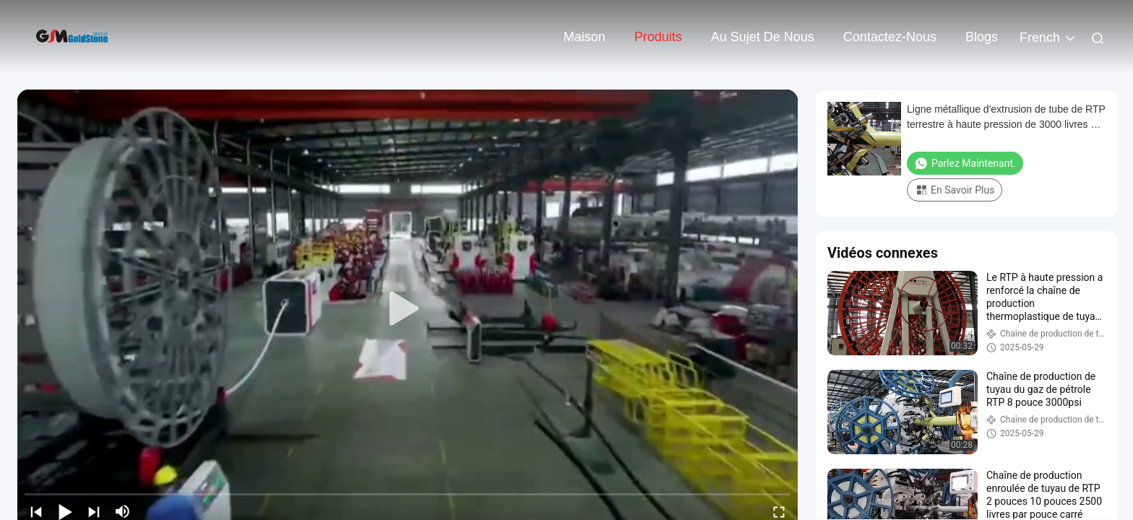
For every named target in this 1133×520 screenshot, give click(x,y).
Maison (585, 37)
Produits (658, 37)
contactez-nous (889, 37)
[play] (407, 309)
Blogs (981, 37)
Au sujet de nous (762, 37)
